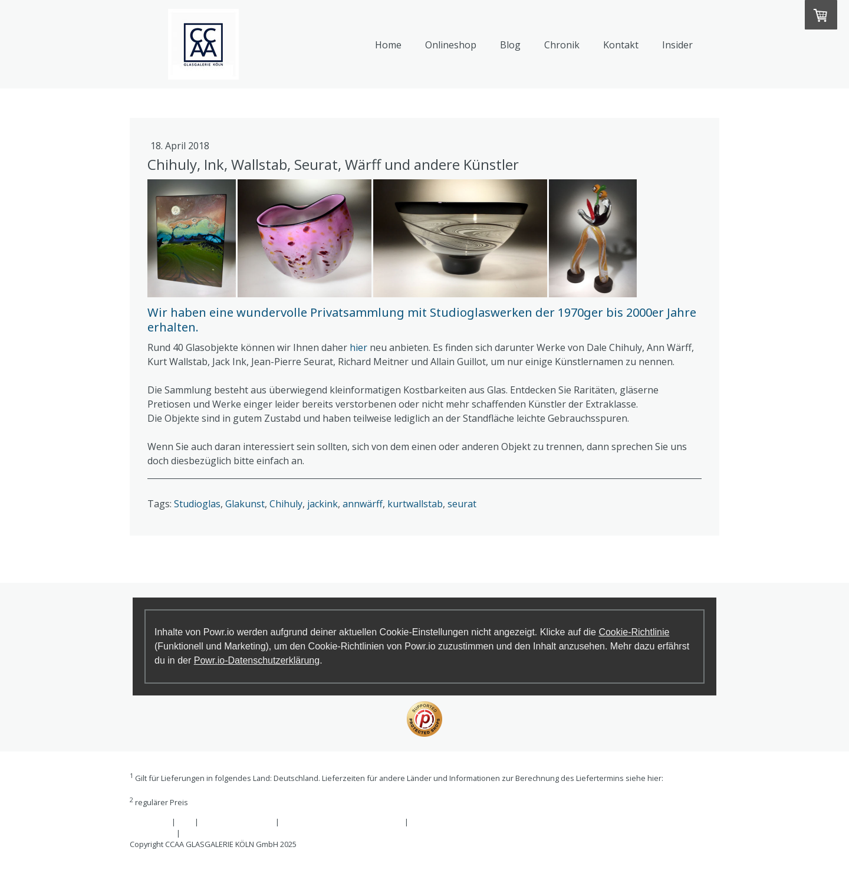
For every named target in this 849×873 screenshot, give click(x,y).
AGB (185, 821)
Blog (510, 44)
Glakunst (245, 503)
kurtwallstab (415, 503)
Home (388, 44)
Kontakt (621, 44)
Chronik (562, 44)
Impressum (150, 821)
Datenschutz (152, 833)
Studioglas (197, 503)
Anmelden (701, 855)
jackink (322, 503)
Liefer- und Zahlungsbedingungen (190, 789)
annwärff (363, 503)
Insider (677, 44)
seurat (461, 503)
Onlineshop (450, 44)
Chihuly (285, 503)
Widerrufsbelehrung (237, 821)
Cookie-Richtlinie (633, 632)
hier (358, 347)
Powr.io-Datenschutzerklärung (257, 660)
